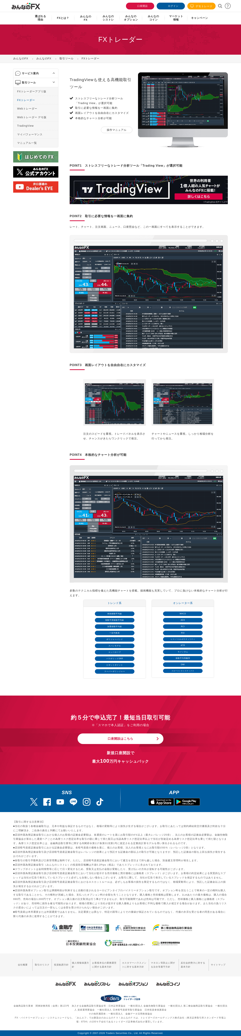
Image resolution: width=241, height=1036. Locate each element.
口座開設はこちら (120, 738)
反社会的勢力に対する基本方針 (193, 965)
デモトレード (201, 6)
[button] (50, 73)
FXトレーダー (26, 99)
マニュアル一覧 (27, 142)
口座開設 (140, 5)
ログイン (170, 5)
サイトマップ (218, 964)
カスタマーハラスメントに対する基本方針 (134, 965)
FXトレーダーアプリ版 (31, 91)
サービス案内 (30, 73)
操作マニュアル (117, 129)
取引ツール (29, 82)
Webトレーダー (27, 108)
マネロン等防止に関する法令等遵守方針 (163, 965)
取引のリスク (42, 964)
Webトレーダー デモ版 (32, 117)
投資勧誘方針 (61, 964)
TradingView (25, 125)
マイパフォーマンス (30, 134)
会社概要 (23, 964)
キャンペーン (199, 17)
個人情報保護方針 (80, 965)
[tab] (35, 73)
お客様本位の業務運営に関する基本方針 (104, 965)
